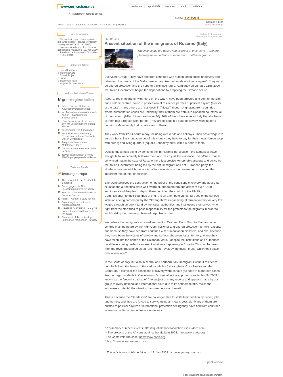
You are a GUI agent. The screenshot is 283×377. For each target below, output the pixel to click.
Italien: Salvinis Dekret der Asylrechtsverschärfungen (74, 107)
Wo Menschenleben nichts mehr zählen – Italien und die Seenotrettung (77, 115)
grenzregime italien (75, 100)
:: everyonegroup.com (187, 352)
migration (170, 6)
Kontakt (92, 24)
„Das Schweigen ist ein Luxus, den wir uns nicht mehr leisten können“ (76, 124)
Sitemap (210, 22)
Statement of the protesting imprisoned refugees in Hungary (77, 218)
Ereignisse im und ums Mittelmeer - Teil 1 (72, 143)
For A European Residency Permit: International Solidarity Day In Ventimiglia (76, 136)
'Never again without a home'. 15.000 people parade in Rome (77, 156)
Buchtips (81, 24)
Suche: (179, 17)
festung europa (94, 14)
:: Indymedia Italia (67, 80)
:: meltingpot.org (66, 72)
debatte (184, 6)
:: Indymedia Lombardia (70, 83)
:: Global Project (66, 75)
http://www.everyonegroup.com (127, 341)
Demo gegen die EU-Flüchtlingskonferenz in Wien (76, 187)
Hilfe (220, 22)
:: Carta (61, 78)
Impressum (119, 24)
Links (70, 24)
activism (197, 6)
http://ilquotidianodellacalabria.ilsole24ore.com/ (174, 328)
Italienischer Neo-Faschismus (76, 130)
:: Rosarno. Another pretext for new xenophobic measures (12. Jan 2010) (78, 48)
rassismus (136, 6)
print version (215, 362)
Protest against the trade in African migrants (75, 203)
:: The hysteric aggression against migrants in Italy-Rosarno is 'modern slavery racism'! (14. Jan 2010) (77, 42)
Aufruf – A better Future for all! (76, 198)
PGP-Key (105, 24)
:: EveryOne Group (67, 70)
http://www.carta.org (192, 332)
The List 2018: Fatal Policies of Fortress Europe (77, 193)
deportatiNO (153, 6)
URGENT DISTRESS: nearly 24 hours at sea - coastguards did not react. (77, 211)
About (60, 24)
